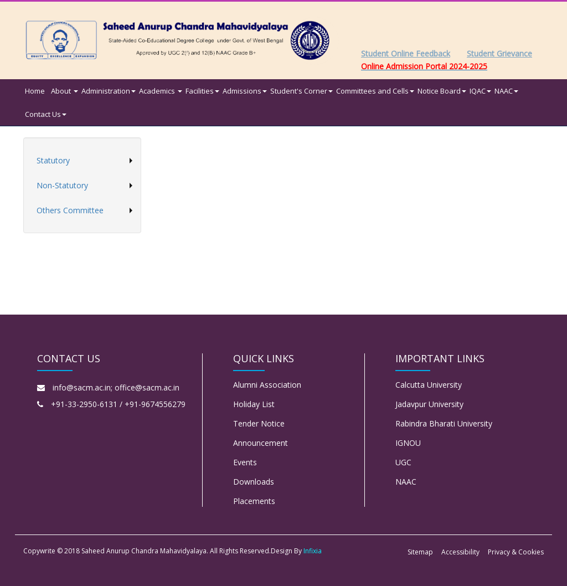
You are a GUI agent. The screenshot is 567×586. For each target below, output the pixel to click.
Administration (108, 91)
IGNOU (408, 443)
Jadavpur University (429, 404)
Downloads (253, 481)
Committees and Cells (375, 91)
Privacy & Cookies (516, 552)
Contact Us (45, 114)
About (64, 91)
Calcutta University (428, 384)
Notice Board (441, 91)
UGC (403, 462)
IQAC (480, 91)
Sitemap (420, 552)
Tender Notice (259, 423)
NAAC (506, 91)
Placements (254, 501)
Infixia (312, 551)
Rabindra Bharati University (443, 423)
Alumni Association (267, 384)
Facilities (202, 91)
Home (35, 91)
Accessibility (460, 552)
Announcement (260, 443)
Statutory (53, 160)
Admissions (245, 91)
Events (245, 462)
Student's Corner (301, 91)
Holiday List (254, 404)
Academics (160, 91)
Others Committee (70, 210)
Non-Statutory (62, 185)
